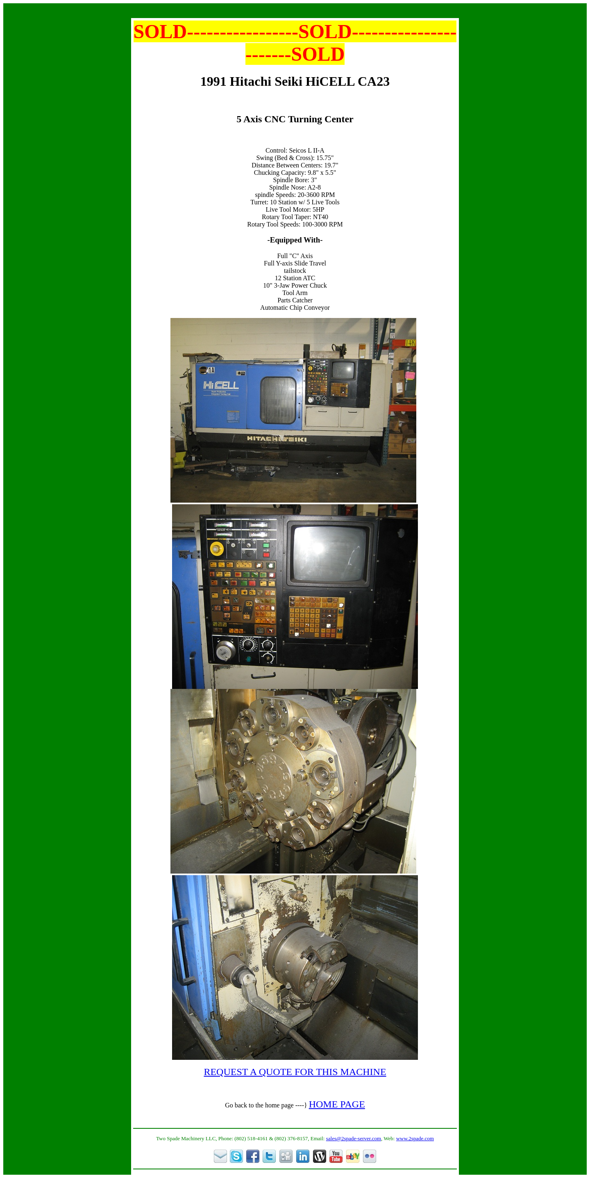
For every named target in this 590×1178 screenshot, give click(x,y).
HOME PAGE (337, 1104)
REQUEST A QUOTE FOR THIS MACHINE (295, 1071)
